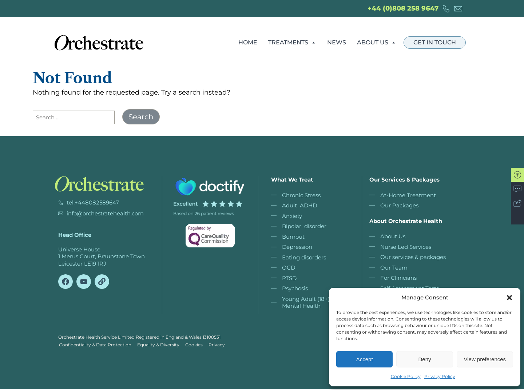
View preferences (485, 359)
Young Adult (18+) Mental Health (306, 302)
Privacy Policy (439, 376)
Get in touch (434, 42)
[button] (509, 297)
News (336, 42)
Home (247, 42)
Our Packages (399, 205)
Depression (297, 246)
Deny (424, 359)
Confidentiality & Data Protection (94, 345)
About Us (376, 42)
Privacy (220, 345)
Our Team (394, 267)
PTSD (289, 278)
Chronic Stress (301, 195)
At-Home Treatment (408, 195)
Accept (364, 359)
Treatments (292, 42)
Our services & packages (413, 257)
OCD (288, 267)
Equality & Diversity (159, 345)
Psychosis (295, 288)
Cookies (196, 345)
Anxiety (292, 215)
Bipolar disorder (304, 226)
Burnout (293, 236)
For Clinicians (398, 277)
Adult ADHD (299, 205)
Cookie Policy (406, 376)
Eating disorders (304, 257)
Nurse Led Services (405, 246)
